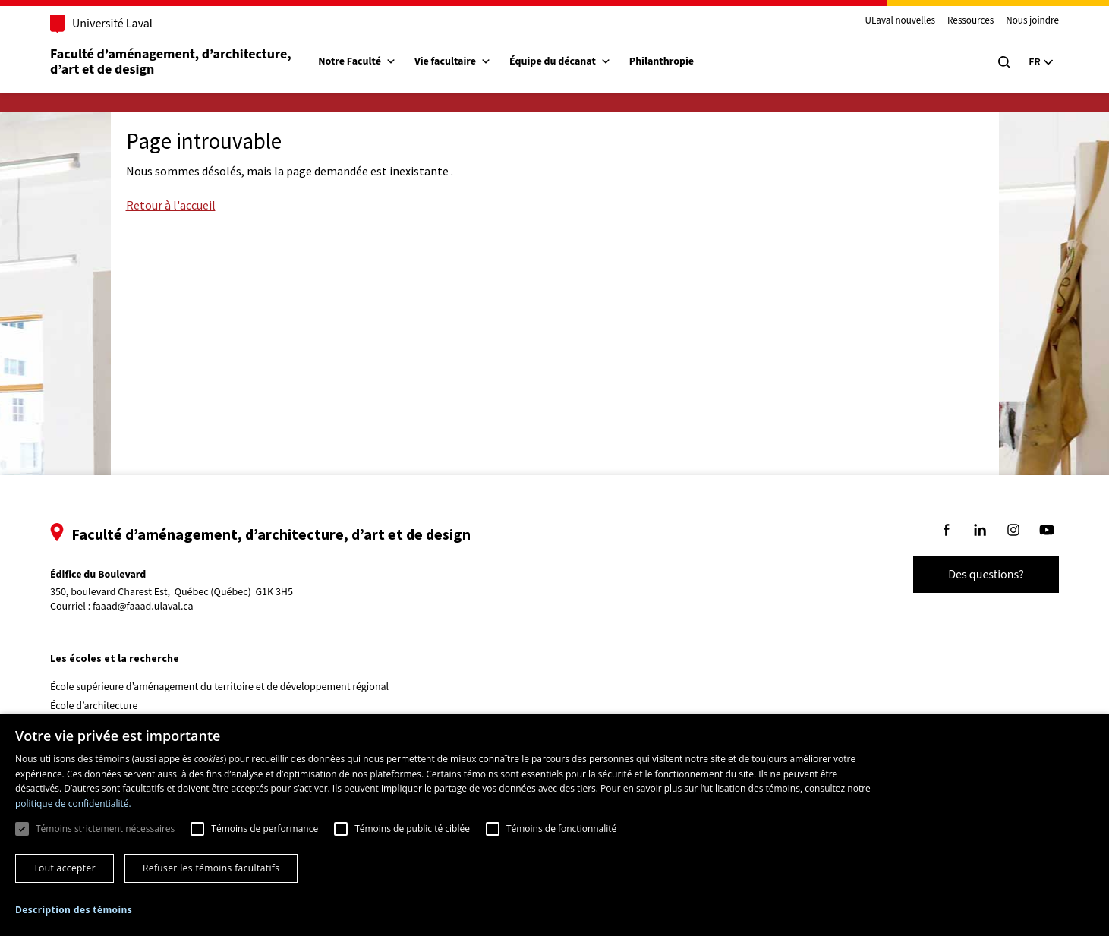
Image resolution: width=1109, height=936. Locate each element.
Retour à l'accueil (171, 205)
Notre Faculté (357, 61)
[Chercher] (1004, 62)
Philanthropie (661, 61)
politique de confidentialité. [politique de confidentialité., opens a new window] (73, 803)
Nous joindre (1032, 21)
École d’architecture (94, 706)
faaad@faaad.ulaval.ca (143, 606)
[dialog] (554, 825)
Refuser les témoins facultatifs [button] (211, 868)
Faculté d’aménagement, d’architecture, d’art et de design (172, 62)
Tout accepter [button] (64, 868)
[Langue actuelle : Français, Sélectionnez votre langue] (1040, 62)
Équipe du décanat (560, 61)
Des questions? (986, 574)
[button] (73, 910)
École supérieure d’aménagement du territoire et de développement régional (219, 687)
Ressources (970, 21)
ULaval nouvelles (900, 21)
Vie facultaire (452, 61)
